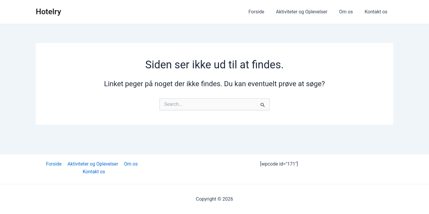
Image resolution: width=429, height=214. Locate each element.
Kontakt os (377, 12)
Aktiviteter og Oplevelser (307, 12)
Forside (264, 12)
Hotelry (48, 11)
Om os (349, 12)
